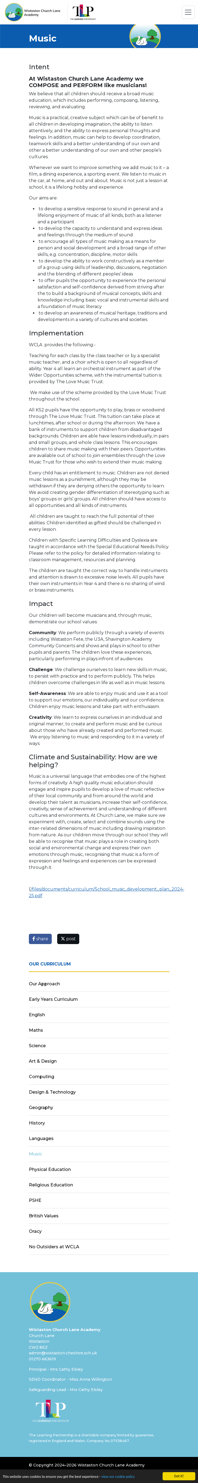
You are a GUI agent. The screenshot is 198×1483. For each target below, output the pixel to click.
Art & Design (43, 1061)
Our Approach (44, 983)
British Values (44, 1215)
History (37, 1123)
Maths (36, 1030)
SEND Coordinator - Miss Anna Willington (70, 1379)
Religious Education (51, 1184)
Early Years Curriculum (53, 999)
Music (35, 1154)
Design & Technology (52, 1092)
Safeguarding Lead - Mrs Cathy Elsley (66, 1389)
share (40, 938)
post (68, 938)
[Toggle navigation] (188, 12)
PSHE (35, 1200)
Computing (41, 1076)
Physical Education (50, 1169)
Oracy (35, 1231)
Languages (41, 1138)
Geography (41, 1107)
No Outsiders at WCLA (54, 1246)
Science (37, 1045)
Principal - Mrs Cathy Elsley (56, 1369)
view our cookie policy (118, 1477)
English (37, 1014)
